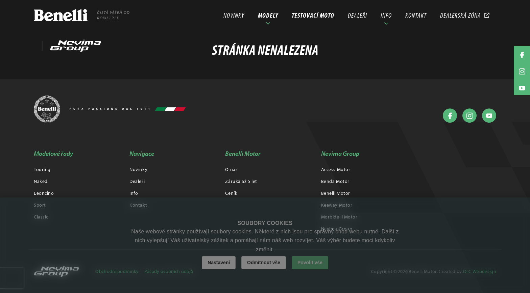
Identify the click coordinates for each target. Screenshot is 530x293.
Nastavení (219, 262)
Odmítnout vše (263, 262)
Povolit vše (309, 262)
